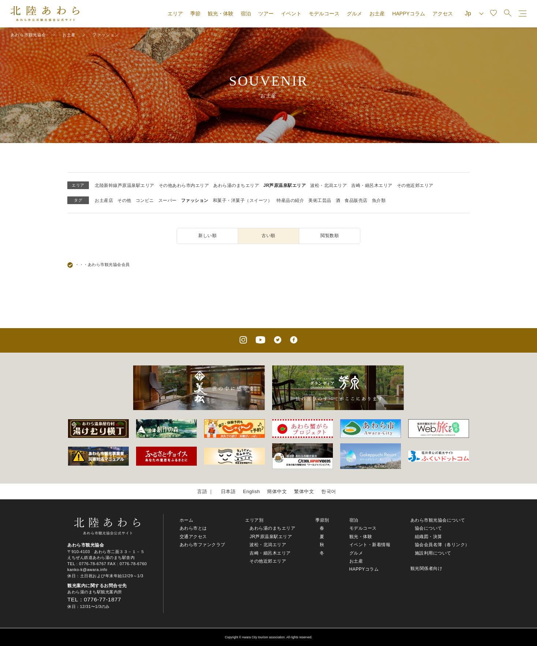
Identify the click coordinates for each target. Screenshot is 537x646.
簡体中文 (277, 491)
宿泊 (246, 13)
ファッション (195, 200)
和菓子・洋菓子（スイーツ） (243, 200)
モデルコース (324, 13)
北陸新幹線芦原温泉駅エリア (124, 185)
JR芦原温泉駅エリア (284, 185)
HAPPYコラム (408, 13)
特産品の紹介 (290, 200)
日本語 (228, 491)
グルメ (354, 13)
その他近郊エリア (415, 185)
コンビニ (145, 200)
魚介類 (379, 200)
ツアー (266, 13)
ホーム (187, 520)
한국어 (328, 491)
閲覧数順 (329, 235)
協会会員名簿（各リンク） (442, 544)
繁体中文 (304, 491)
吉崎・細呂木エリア (372, 185)
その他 (124, 200)
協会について (428, 528)
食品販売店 (356, 200)
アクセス (442, 13)
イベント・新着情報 (370, 544)
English (251, 491)
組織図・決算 (428, 536)
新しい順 (207, 235)
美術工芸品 (319, 200)
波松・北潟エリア (328, 185)
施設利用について (433, 553)
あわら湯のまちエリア (236, 185)
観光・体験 (220, 13)
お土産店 (104, 200)
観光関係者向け (426, 568)
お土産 (377, 13)
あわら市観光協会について (437, 520)
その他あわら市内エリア (184, 185)
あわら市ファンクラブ (202, 544)
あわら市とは (193, 528)
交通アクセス (193, 536)
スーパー (167, 200)
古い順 (268, 235)
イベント (291, 13)
